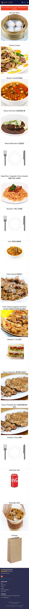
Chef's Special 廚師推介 (14, 274)
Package (14, 535)
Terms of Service (16, 606)
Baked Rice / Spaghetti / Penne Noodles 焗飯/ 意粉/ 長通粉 (14, 177)
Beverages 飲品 (14, 503)
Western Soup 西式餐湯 (14, 78)
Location (2, 586)
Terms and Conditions (5, 589)
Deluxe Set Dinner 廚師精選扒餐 (14, 111)
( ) (25, 2)
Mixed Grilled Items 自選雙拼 (14, 143)
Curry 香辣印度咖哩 (14, 241)
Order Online (3, 584)
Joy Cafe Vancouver (7, 569)
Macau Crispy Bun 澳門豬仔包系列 (14, 372)
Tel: (5, 597)
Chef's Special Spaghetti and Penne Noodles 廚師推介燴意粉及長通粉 (14, 308)
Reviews (2, 588)
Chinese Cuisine (14, 45)
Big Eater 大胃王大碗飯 (14, 209)
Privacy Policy (3, 591)
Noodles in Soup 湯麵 (14, 437)
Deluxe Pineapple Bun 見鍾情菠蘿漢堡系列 (14, 406)
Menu (2, 583)
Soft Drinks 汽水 (14, 470)
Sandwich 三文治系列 (14, 339)
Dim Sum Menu (14, 13)
